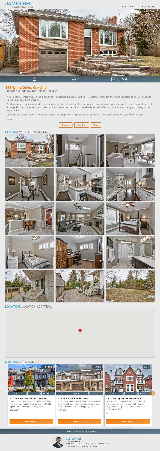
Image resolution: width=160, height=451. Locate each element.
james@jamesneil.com (74, 446)
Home (123, 6)
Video (95, 125)
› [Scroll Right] (152, 393)
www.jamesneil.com (90, 446)
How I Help (134, 6)
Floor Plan (81, 125)
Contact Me (148, 6)
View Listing (31, 421)
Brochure (66, 125)
